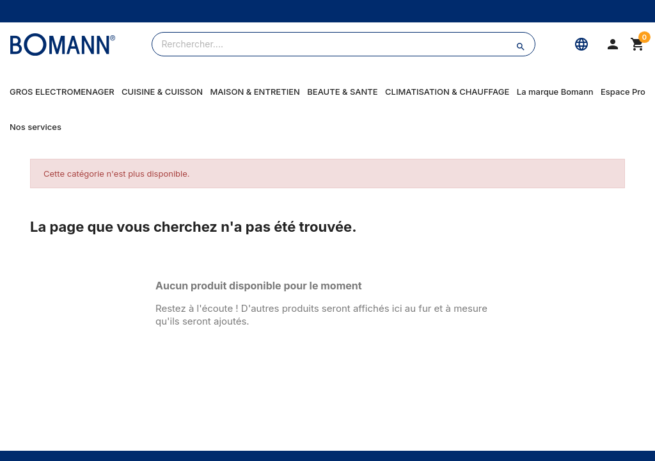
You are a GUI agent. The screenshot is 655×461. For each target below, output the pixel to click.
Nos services (35, 127)
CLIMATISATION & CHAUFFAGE (447, 91)
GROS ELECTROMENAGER (62, 91)
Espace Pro (623, 91)
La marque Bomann (555, 91)
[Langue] (581, 44)
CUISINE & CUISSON (162, 91)
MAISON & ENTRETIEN (254, 91)
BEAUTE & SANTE (342, 91)
